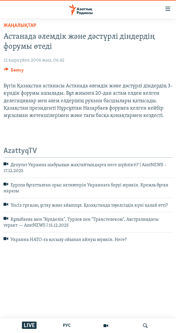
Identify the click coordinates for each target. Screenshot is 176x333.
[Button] (14, 71)
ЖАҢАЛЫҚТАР (20, 25)
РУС (67, 325)
